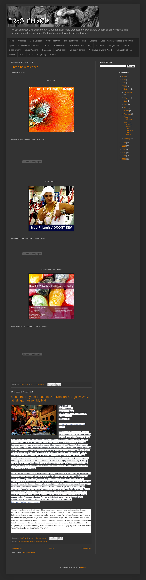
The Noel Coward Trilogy (81, 45)
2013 (124, 146)
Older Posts (86, 548)
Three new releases (24, 67)
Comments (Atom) (28, 552)
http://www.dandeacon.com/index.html (25, 502)
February (127, 114)
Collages (22, 41)
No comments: (41, 538)
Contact (53, 54)
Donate (12, 54)
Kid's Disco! (60, 50)
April (126, 107)
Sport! (11, 45)
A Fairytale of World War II (100, 50)
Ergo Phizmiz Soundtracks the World (117, 41)
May (126, 104)
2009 (124, 159)
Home (11, 41)
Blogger (83, 567)
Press (22, 54)
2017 (124, 80)
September (128, 92)
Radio (47, 45)
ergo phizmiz (30, 541)
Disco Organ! (15, 50)
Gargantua (46, 50)
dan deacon (22, 541)
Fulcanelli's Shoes (124, 50)
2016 (124, 83)
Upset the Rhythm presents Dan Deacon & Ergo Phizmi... (128, 128)
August (127, 98)
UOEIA (126, 45)
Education (100, 45)
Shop (31, 54)
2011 (124, 153)
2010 (124, 156)
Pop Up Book (60, 45)
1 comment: (40, 384)
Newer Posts (16, 548)
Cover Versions (31, 50)
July (125, 101)
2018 (124, 76)
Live (84, 41)
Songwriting (113, 45)
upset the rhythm (41, 541)
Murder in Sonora (77, 50)
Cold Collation (36, 41)
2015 (124, 86)
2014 (124, 143)
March (126, 111)
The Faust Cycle (71, 41)
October (127, 89)
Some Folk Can (53, 41)
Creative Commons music (29, 45)
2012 (124, 149)
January (127, 139)
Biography (41, 54)
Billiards (93, 41)
